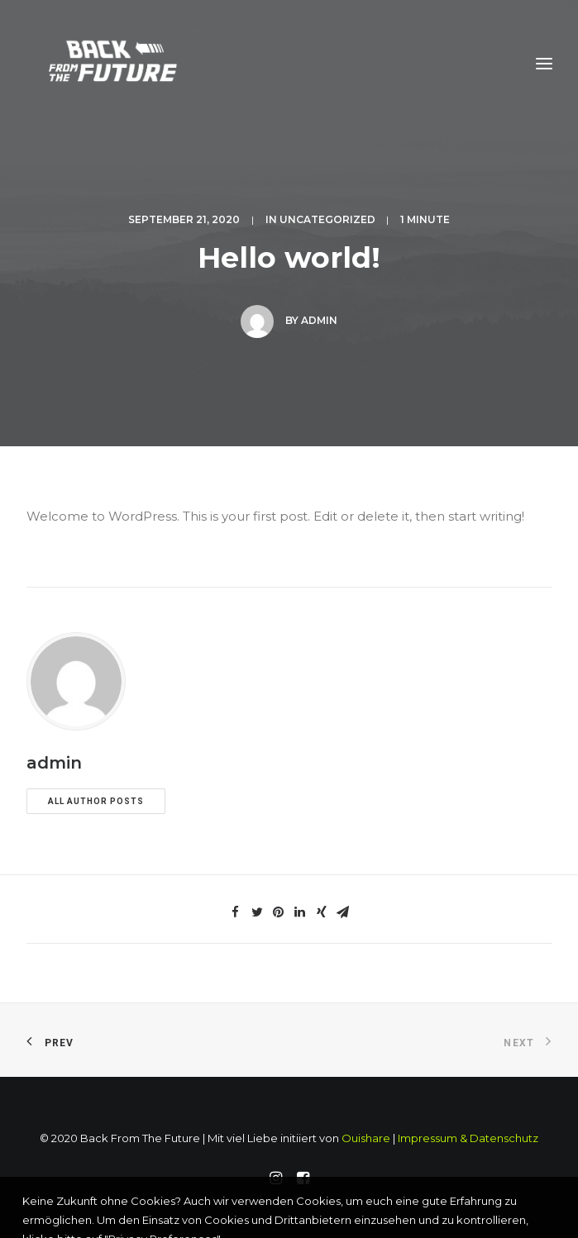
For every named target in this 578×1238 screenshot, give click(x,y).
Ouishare (366, 1138)
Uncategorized (327, 219)
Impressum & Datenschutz (468, 1138)
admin (319, 320)
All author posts (96, 801)
